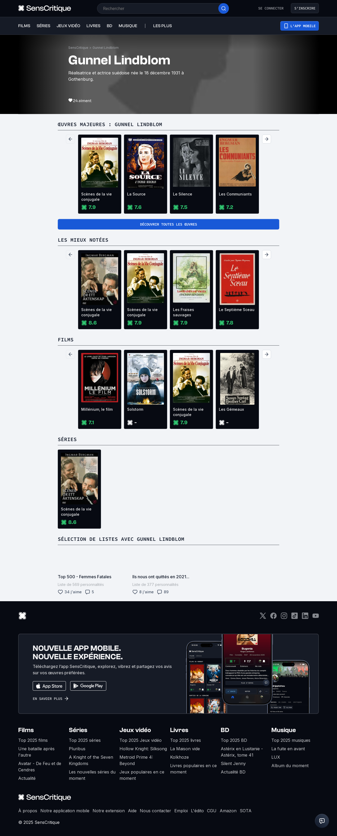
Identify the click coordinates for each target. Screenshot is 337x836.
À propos (27, 810)
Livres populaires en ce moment (193, 769)
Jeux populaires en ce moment (141, 775)
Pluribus (77, 748)
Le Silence (182, 194)
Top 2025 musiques (290, 740)
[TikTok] (294, 617)
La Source (136, 194)
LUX (275, 757)
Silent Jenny (233, 763)
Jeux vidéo (135, 730)
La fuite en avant (288, 748)
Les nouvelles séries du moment (92, 775)
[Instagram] (284, 617)
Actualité (27, 778)
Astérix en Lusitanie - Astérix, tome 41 (242, 752)
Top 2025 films (33, 740)
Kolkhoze (179, 757)
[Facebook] (273, 617)
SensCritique (78, 48)
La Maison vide (185, 748)
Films (26, 730)
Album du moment (290, 765)
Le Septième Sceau (236, 309)
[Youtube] (315, 617)
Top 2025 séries (85, 740)
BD (225, 730)
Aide (132, 810)
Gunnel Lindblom (106, 48)
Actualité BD (233, 772)
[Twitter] (263, 617)
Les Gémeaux (231, 409)
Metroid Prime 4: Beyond (136, 760)
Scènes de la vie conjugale (96, 197)
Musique (283, 730)
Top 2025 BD (234, 740)
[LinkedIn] (305, 617)
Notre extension (109, 810)
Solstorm (135, 409)
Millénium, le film (97, 409)
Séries (78, 730)
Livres (179, 730)
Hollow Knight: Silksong (143, 748)
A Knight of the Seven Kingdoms (91, 760)
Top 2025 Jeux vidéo (140, 740)
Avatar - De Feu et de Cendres (39, 766)
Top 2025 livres (185, 740)
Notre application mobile (64, 810)
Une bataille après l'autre (36, 752)
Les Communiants (235, 194)
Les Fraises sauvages (183, 312)
